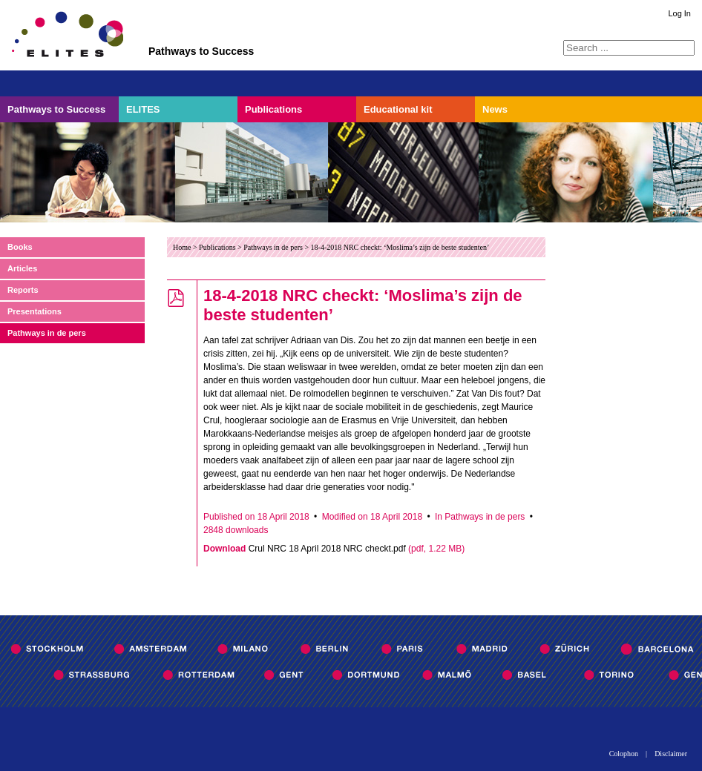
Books (20, 246)
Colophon (623, 754)
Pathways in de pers (46, 332)
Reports (23, 289)
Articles (22, 268)
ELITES (143, 109)
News (495, 109)
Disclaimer (671, 754)
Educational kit (398, 109)
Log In (679, 14)
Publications (273, 109)
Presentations (34, 311)
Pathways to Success (56, 109)
